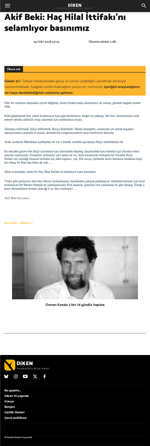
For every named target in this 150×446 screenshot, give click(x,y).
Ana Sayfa (10, 223)
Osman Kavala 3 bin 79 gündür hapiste (75, 305)
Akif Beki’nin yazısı (17, 198)
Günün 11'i (26, 223)
